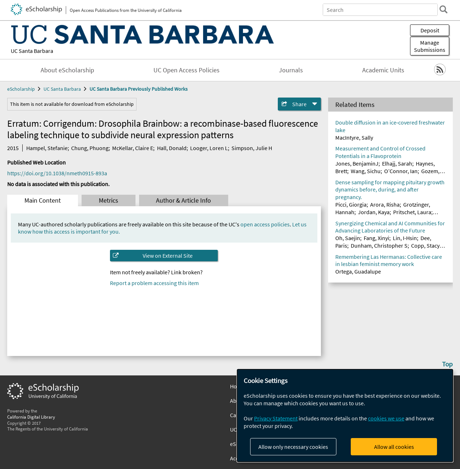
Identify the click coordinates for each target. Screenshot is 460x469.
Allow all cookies (394, 446)
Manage (429, 46)
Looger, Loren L (209, 148)
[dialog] (345, 415)
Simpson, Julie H (251, 148)
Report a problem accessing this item (154, 283)
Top (447, 364)
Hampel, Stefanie (47, 148)
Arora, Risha (385, 204)
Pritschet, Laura (412, 212)
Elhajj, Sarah (397, 163)
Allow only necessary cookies (293, 446)
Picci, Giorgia (351, 204)
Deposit (429, 30)
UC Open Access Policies (186, 70)
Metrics (108, 200)
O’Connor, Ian (401, 171)
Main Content (42, 200)
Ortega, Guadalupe (358, 271)
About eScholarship (67, 70)
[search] (443, 9)
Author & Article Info (183, 200)
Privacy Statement (276, 418)
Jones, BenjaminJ (356, 163)
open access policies (265, 224)
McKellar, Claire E (132, 148)
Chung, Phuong (90, 148)
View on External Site (168, 255)
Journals (291, 70)
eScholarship (21, 89)
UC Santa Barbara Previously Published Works (138, 89)
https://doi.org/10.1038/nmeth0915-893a (57, 173)
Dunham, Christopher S (379, 245)
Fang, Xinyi (376, 238)
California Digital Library (31, 417)
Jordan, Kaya (374, 212)
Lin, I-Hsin (405, 238)
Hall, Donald (172, 148)
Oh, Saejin (347, 238)
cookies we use (386, 418)
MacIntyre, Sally (354, 137)
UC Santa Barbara (32, 50)
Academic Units (383, 70)
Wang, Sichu (366, 171)
